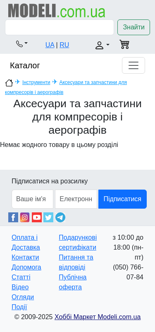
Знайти (134, 27)
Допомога (26, 267)
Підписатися (122, 198)
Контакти (25, 257)
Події (19, 306)
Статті (21, 277)
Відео (20, 287)
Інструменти (36, 82)
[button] (22, 43)
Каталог (25, 65)
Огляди (23, 297)
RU (64, 44)
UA (49, 44)
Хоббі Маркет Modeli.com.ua (98, 316)
